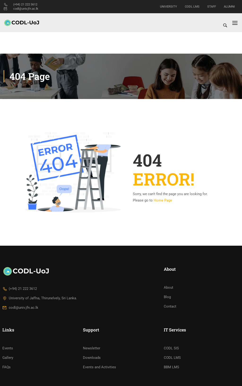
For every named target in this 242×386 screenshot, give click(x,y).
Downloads (92, 368)
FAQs (6, 378)
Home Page (163, 179)
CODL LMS (192, 6)
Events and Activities (99, 378)
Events (7, 359)
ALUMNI (229, 6)
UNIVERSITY (168, 6)
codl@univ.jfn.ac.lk (21, 8)
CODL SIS (171, 359)
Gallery (7, 368)
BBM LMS (171, 378)
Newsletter (91, 359)
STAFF (211, 6)
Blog (167, 308)
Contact (170, 317)
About (168, 298)
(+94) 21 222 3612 (20, 4)
